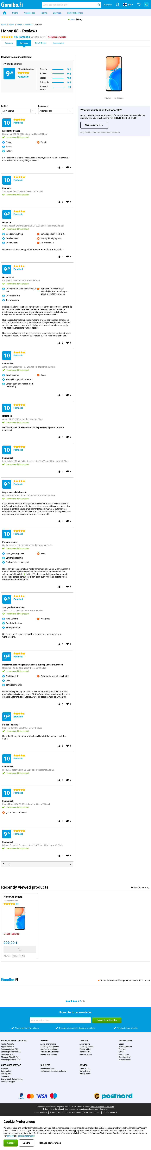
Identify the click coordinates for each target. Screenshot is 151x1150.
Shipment (5, 1076)
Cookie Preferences (73, 1113)
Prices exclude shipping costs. (102, 1107)
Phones (44, 1040)
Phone (15, 13)
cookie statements (26, 1136)
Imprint (61, 1113)
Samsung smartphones (49, 1047)
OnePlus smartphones (49, 1049)
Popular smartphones (13, 1040)
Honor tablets (85, 1052)
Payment (4, 1068)
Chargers (122, 1049)
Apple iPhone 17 (7, 1044)
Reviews (38, 25)
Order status (6, 1071)
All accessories (125, 1060)
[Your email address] (60, 1020)
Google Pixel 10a (7, 1054)
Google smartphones (48, 1054)
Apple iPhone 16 (7, 1047)
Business (57, 13)
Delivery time (6, 1074)
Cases (121, 1044)
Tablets (44, 13)
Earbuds (122, 1052)
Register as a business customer (53, 1071)
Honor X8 (28, 25)
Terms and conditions (91, 1113)
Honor (19, 25)
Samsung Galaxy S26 (9, 1049)
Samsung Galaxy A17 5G (11, 1060)
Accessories (29, 13)
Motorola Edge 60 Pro (9, 1057)
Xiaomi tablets (85, 1049)
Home (3, 25)
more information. (101, 1109)
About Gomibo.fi (40, 1113)
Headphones (124, 1054)
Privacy (53, 1113)
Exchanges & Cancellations (12, 1079)
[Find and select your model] (71, 5)
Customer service (75, 13)
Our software (85, 1071)
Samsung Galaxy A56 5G (11, 1052)
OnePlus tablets (86, 1054)
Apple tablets (85, 1044)
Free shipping (118, 98)
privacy (10, 1136)
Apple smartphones (48, 1044)
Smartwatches (124, 1057)
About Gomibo (85, 1068)
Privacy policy (85, 1074)
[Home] (4, 12)
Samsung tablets (86, 1047)
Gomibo (84, 1065)
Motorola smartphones (49, 1052)
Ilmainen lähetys (18, 956)
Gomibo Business (47, 1068)
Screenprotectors (125, 1047)
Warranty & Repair (8, 1082)
